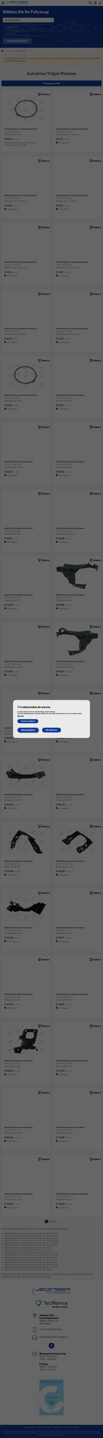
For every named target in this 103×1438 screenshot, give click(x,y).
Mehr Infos (20, 716)
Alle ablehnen (51, 730)
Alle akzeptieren (28, 730)
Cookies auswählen (28, 721)
